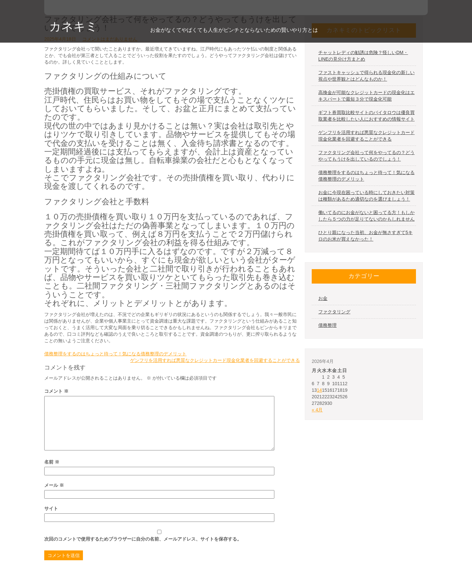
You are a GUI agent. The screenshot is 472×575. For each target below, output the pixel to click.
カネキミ (73, 26)
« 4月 (317, 409)
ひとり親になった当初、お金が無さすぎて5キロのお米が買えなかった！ (365, 236)
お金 (322, 298)
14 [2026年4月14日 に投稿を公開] (319, 390)
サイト (51, 508)
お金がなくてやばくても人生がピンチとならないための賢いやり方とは (234, 30)
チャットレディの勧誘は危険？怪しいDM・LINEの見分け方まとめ (363, 56)
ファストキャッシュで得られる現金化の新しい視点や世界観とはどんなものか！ (366, 76)
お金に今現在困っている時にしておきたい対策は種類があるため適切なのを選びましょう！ (366, 196)
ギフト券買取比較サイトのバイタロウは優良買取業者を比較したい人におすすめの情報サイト (366, 116)
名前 (51, 462)
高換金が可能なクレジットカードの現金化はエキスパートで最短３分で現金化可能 (366, 96)
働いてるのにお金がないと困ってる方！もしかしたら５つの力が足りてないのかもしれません (366, 216)
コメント (56, 391)
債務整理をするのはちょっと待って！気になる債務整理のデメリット (115, 353)
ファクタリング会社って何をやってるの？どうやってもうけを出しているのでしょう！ (366, 156)
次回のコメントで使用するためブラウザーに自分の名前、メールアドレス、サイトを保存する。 (143, 539)
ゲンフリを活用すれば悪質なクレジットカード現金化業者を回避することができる (215, 360)
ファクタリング (334, 311)
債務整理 (327, 325)
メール (54, 485)
